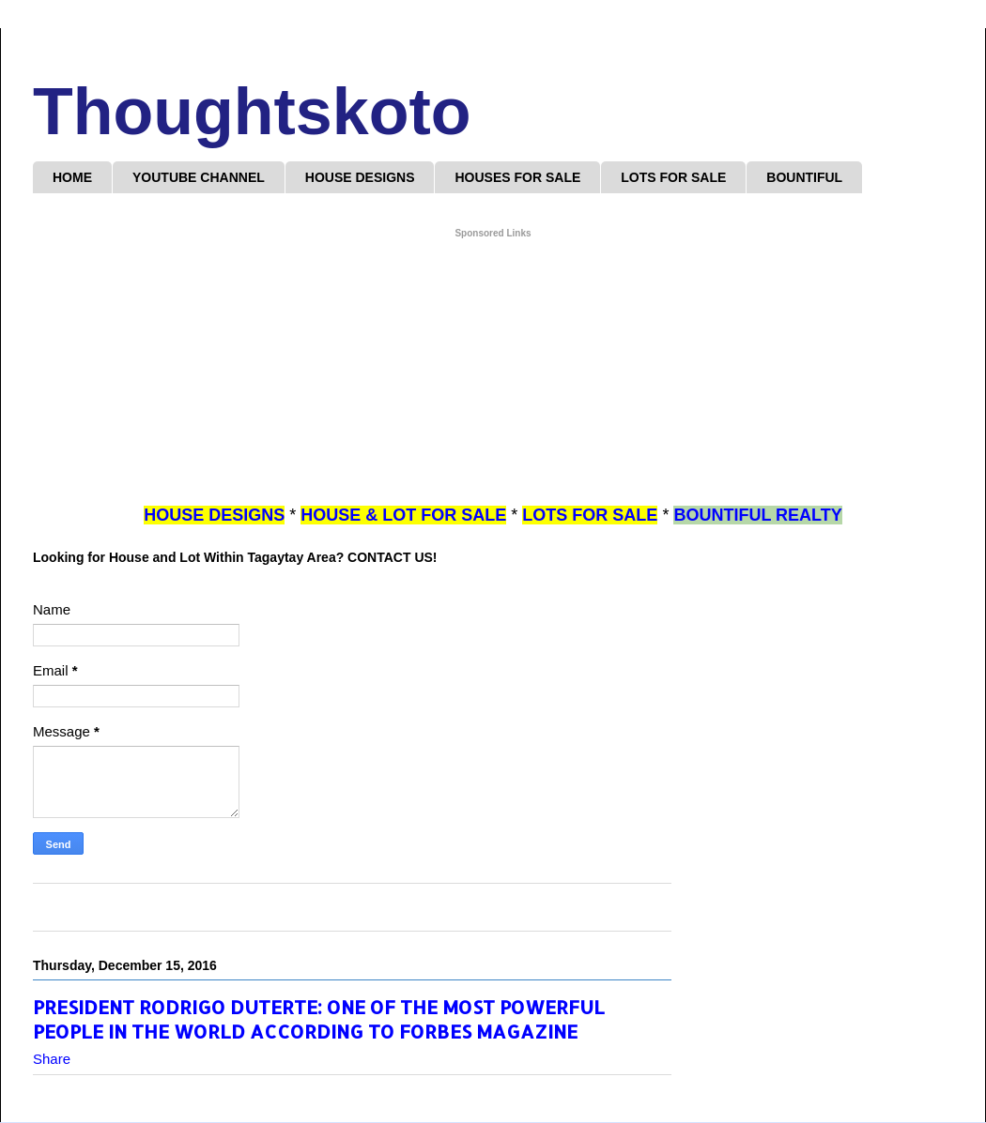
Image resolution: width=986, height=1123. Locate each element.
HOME (72, 177)
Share (51, 1059)
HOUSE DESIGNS (360, 177)
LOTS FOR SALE (673, 177)
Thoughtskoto (252, 111)
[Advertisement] (493, 372)
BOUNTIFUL (804, 177)
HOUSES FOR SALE (517, 177)
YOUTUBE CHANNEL (198, 177)
